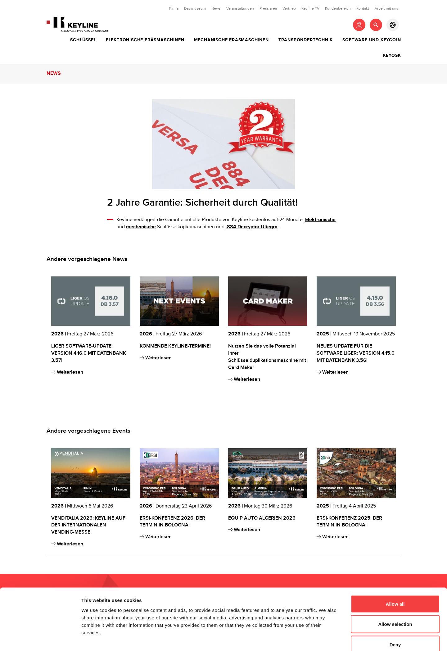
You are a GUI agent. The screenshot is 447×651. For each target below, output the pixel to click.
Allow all (395, 569)
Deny (395, 610)
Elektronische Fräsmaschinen (145, 40)
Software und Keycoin (371, 40)
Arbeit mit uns (386, 8)
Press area (268, 8)
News (216, 8)
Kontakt (362, 8)
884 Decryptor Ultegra (252, 227)
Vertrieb (289, 8)
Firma (173, 8)
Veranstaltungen (240, 8)
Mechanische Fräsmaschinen (231, 40)
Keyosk (392, 55)
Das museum (195, 8)
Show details (325, 638)
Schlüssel (83, 40)
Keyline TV (310, 8)
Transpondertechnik (305, 40)
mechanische (141, 227)
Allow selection (395, 590)
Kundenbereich (338, 8)
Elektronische (320, 220)
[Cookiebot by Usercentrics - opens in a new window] (40, 639)
